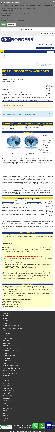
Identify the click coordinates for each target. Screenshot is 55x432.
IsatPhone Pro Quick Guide (8, 392)
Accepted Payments (7, 418)
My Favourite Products (7, 408)
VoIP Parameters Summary (8, 395)
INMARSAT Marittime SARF (8, 401)
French (19, 425)
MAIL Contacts (6, 336)
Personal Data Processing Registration (11, 326)
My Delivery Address (7, 413)
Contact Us (5, 420)
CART (4, 403)
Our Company (6, 315)
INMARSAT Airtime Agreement (9, 367)
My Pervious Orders (7, 410)
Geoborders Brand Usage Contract (10, 383)
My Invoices (5, 415)
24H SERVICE (6, 341)
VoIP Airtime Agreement (8, 375)
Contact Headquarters (7, 338)
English (13, 425)
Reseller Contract (6, 380)
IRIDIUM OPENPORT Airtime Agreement (11, 365)
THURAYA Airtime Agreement (9, 372)
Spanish (29, 425)
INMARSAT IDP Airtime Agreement (10, 370)
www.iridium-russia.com (8, 260)
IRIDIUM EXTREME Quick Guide (9, 388)
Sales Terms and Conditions (8, 417)
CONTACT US (6, 332)
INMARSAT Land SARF (8, 400)
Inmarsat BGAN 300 (7, 348)
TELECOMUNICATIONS (27, 29)
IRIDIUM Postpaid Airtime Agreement (10, 363)
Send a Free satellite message (45, 48)
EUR (41, 44)
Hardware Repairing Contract (9, 377)
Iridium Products (6, 357)
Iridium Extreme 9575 (7, 347)
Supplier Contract (6, 378)
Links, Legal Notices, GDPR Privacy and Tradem (13, 328)
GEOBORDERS (7, 313)
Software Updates (6, 396)
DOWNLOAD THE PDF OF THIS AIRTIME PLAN (15, 58)
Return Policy (5, 422)
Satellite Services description (9, 323)
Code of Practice (6, 322)
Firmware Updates (6, 398)
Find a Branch (6, 340)
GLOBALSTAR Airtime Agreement (10, 373)
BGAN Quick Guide (7, 393)
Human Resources (6, 320)
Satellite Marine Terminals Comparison (10, 353)
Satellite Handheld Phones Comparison (11, 350)
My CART (5, 407)
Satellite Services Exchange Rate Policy (11, 325)
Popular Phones (7, 343)
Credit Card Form (6, 385)
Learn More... (11, 24)
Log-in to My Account (47, 33)
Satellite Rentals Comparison (9, 355)
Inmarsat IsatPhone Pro (8, 345)
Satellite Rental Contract (8, 360)
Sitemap (4, 330)
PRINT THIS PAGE (9, 56)
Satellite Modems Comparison (9, 352)
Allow (3, 24)
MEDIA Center (6, 318)
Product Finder (6, 405)
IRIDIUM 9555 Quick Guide (8, 390)
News (4, 317)
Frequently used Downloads (10, 387)
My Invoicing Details (7, 412)
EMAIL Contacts (6, 335)
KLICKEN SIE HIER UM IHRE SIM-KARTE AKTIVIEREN (17, 60)
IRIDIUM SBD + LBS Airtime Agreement (11, 362)
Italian (24, 425)
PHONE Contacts (6, 333)
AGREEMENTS (7, 358)
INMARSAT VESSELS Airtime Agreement (11, 368)
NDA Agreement (6, 382)
